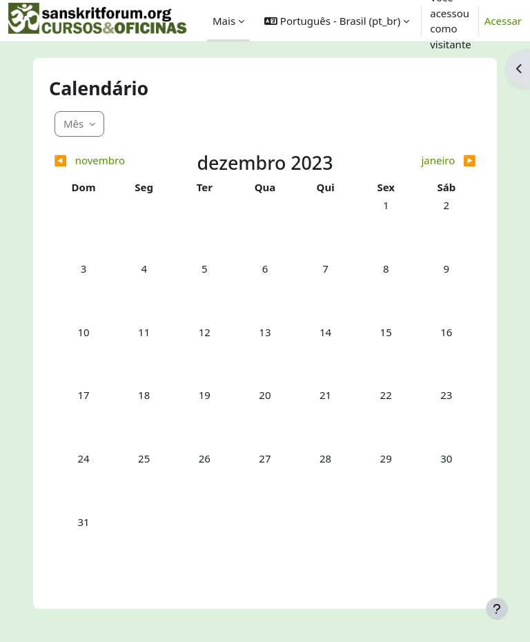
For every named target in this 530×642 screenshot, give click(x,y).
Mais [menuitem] (224, 21)
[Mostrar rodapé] (497, 609)
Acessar (503, 21)
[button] (336, 20)
